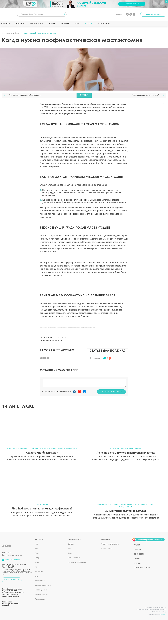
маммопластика (70, 448)
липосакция (57, 448)
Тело (37, 562)
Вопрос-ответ (104, 24)
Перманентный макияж (77, 562)
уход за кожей (126, 507)
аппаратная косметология (122, 504)
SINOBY (163, 615)
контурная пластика (133, 448)
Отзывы (65, 24)
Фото (77, 24)
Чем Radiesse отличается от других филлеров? (42, 508)
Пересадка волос (41, 590)
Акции (137, 545)
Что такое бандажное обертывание (24, 95)
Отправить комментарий (111, 392)
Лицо (37, 548)
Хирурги (21, 24)
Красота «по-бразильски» (42, 452)
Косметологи (37, 24)
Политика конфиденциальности (155, 607)
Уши (36, 576)
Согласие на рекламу (159, 612)
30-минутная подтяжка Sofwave (125, 510)
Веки (37, 553)
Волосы (71, 544)
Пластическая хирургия (110, 544)
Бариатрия (39, 571)
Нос (36, 544)
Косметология (106, 548)
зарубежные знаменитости (39, 448)
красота (151, 504)
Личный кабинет (142, 568)
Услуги (52, 24)
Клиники (6, 24)
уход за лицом (139, 504)
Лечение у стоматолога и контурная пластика (126, 452)
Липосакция (40, 599)
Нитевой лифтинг (41, 594)
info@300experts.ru (12, 560)
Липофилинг (40, 581)
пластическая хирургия (18, 448)
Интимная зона (74, 558)
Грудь (37, 558)
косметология (117, 448)
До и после (139, 554)
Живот (37, 567)
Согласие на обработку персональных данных (151, 609)
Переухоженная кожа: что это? (145, 95)
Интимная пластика (43, 585)
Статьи (89, 24)
